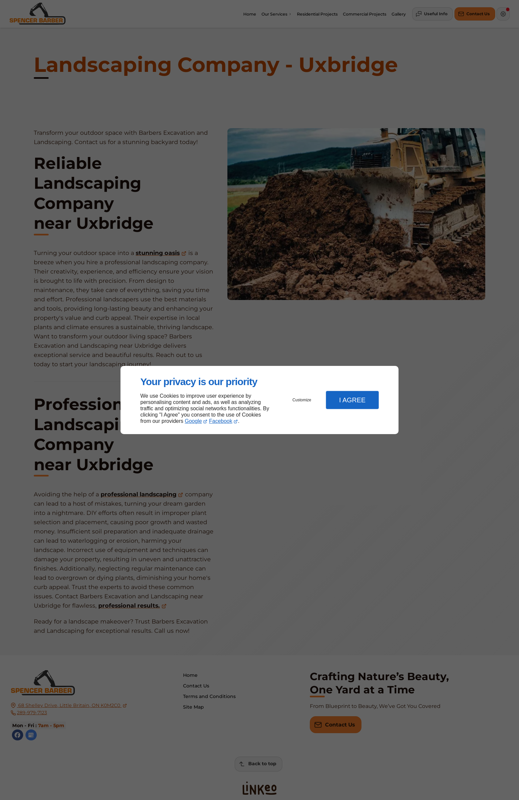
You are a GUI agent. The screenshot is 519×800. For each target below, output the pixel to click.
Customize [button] (302, 400)
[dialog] (259, 400)
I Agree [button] (352, 400)
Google (193, 421)
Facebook (220, 421)
